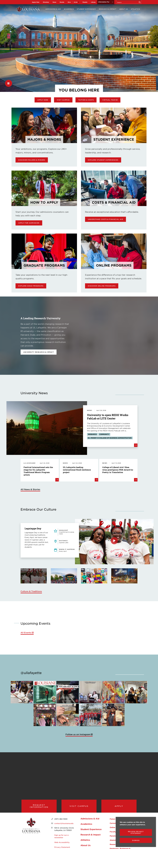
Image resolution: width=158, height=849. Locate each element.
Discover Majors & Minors (31, 160)
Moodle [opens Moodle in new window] (85, 2)
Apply (119, 808)
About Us (123, 9)
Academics (69, 9)
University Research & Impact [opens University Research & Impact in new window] (38, 352)
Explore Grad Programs (30, 286)
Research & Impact (107, 9)
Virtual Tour (109, 100)
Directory (46, 2)
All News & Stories (30, 489)
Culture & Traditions (31, 591)
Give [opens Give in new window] (69, 2)
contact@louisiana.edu (63, 828)
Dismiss (136, 840)
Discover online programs (101, 286)
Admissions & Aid (53, 9)
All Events (26, 633)
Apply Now (35, 2)
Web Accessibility (62, 847)
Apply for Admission (28, 223)
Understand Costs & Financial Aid (105, 219)
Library (93, 2)
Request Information (39, 808)
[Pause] (8, 83)
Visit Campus (63, 100)
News (54, 2)
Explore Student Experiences (103, 160)
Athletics (135, 9)
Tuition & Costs (86, 100)
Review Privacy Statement (136, 832)
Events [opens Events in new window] (62, 2)
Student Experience (86, 9)
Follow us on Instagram (77, 734)
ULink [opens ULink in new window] (75, 2)
